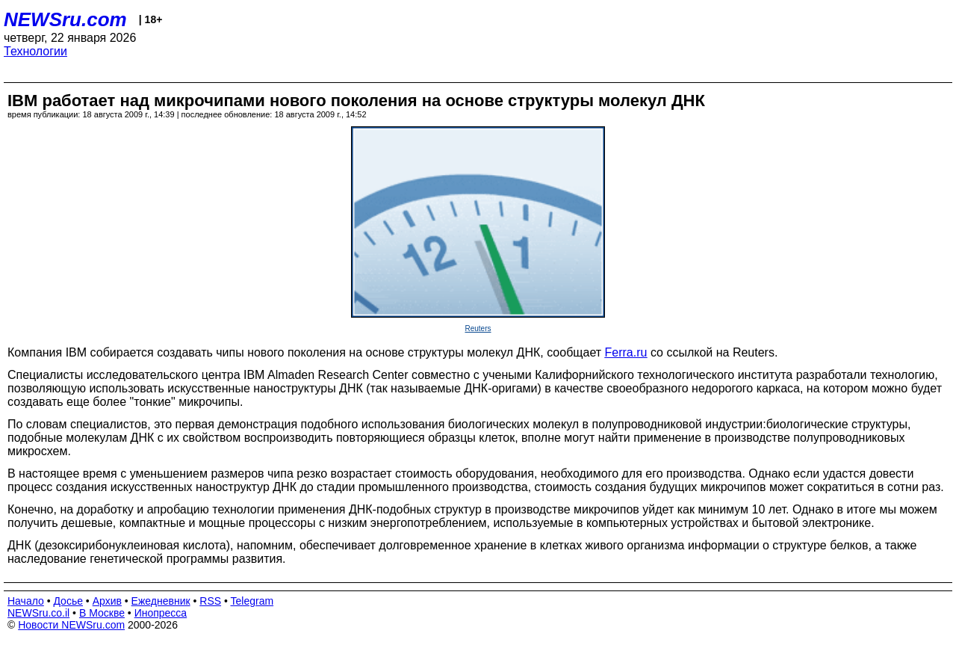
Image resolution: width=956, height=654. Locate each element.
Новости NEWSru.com (71, 625)
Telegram (252, 601)
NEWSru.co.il (38, 613)
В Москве (102, 613)
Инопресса (160, 613)
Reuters (478, 328)
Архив (107, 601)
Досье (68, 601)
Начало (25, 601)
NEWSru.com (65, 19)
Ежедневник (160, 601)
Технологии (35, 51)
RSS (210, 601)
